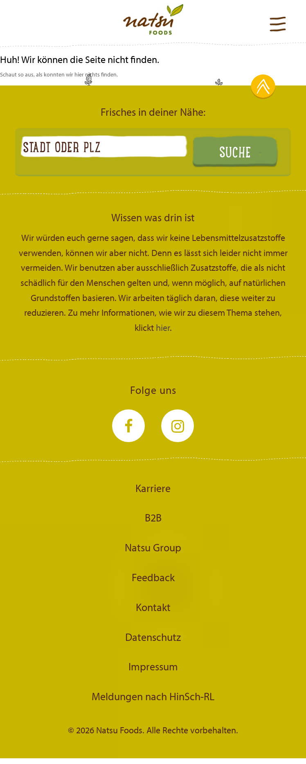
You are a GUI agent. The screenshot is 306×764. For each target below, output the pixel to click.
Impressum (153, 666)
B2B (153, 517)
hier (163, 327)
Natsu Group (153, 547)
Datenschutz (153, 637)
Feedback (153, 577)
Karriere (153, 488)
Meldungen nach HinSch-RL (153, 696)
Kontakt (153, 607)
